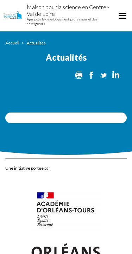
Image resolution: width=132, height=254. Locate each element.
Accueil (12, 43)
